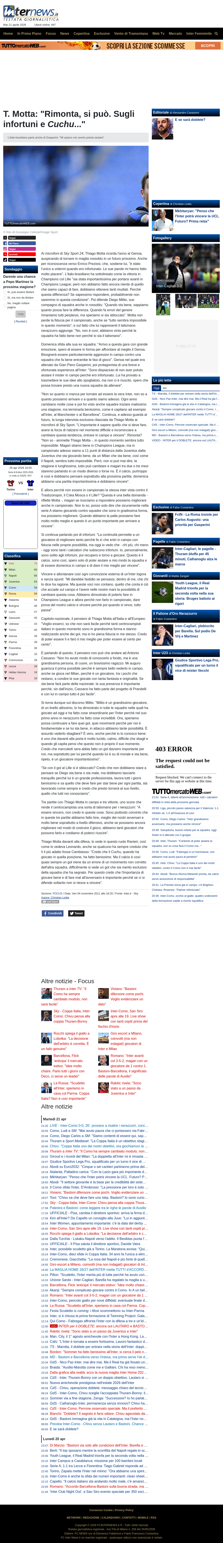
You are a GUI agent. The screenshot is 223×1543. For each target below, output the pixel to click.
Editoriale (161, 112)
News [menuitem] (64, 33)
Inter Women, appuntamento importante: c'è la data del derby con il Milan (105, 1223)
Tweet (76, 913)
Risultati (21, 321)
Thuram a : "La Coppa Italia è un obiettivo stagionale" (102, 1141)
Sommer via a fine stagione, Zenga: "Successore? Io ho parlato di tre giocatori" (110, 1398)
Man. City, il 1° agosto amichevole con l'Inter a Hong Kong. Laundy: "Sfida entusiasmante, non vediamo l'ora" (132, 1336)
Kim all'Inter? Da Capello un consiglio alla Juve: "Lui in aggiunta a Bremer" (106, 1218)
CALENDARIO (110, 1517)
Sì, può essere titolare (21, 292)
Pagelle (159, 541)
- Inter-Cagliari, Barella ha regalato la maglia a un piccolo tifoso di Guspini (117, 1280)
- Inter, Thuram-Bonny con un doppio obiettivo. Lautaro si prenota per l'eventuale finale (119, 1377)
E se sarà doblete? (163, 419)
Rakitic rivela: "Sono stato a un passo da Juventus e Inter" (126, 1088)
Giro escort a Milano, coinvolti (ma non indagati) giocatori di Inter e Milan (105, 1264)
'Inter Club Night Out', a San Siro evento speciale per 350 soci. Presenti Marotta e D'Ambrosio (121, 1491)
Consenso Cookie (101, 1510)
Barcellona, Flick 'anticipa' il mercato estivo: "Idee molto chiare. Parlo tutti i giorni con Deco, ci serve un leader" (62, 1066)
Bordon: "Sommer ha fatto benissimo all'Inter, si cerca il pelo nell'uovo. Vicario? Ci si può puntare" (124, 1352)
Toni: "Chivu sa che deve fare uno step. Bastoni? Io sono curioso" (99, 1197)
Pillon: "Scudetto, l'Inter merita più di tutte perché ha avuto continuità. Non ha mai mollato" (118, 1275)
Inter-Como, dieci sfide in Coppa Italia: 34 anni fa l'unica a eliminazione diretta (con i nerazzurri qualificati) (130, 1254)
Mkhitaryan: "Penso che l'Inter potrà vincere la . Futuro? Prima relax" (105, 1177)
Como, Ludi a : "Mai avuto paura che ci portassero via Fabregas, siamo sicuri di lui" (115, 1131)
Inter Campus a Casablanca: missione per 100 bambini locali (96, 1461)
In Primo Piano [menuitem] (29, 33)
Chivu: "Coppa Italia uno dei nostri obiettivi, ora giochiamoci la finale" (102, 1146)
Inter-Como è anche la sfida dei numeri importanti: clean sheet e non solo (105, 1476)
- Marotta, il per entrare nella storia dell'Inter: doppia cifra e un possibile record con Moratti (127, 1347)
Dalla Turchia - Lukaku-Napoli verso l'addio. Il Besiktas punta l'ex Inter (103, 1239)
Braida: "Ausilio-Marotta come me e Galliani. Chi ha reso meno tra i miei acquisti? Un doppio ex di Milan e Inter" (134, 1367)
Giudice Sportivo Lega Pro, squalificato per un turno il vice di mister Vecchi (106, 1161)
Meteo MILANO (20, 503)
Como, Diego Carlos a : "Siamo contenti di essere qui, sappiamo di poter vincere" (114, 1136)
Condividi (53, 913)
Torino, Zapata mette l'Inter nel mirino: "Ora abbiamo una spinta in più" (103, 1471)
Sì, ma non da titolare (21, 297)
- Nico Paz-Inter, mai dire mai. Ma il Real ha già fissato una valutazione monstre (114, 1362)
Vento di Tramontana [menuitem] (131, 33)
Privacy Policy (124, 1510)
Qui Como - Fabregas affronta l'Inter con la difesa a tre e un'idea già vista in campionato (116, 1321)
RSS (153, 1517)
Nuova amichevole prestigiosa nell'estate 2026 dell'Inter (92, 1383)
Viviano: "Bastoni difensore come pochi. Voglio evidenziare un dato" (101, 1192)
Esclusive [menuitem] (102, 33)
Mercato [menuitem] (175, 33)
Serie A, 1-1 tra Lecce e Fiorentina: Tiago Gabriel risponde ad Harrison (103, 1466)
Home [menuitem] (8, 33)
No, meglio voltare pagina (19, 305)
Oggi (156, 388)
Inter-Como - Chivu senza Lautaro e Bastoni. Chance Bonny (102, 1424)
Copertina (161, 204)
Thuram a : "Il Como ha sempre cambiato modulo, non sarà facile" (106, 1151)
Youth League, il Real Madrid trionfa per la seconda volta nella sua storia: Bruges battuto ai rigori (123, 1455)
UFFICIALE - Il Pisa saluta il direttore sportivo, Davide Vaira (95, 1244)
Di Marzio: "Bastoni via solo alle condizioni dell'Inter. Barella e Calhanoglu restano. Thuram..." (121, 1445)
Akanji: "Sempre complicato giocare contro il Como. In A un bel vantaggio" (106, 1290)
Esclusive (161, 507)
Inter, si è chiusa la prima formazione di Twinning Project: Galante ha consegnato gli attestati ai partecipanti (131, 1316)
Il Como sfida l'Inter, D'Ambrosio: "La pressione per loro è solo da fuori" (104, 1187)
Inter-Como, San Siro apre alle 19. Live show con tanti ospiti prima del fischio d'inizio (114, 1228)
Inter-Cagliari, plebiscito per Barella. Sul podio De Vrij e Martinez (195, 631)
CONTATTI (129, 1517)
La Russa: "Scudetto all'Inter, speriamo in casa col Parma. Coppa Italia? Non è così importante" (122, 1305)
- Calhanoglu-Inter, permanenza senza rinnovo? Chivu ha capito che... (107, 1403)
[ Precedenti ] (20, 493)
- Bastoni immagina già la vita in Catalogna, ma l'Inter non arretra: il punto (109, 1419)
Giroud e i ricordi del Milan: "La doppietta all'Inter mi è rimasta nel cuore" (105, 1156)
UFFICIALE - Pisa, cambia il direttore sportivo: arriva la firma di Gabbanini (106, 1213)
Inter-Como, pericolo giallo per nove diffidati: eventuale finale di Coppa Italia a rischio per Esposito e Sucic (130, 1300)
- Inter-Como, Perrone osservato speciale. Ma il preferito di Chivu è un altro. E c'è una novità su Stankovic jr (135, 1408)
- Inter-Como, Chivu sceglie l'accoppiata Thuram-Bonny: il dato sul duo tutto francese (118, 1393)
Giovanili (160, 576)
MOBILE (143, 1517)
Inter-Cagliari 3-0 (169, 286)
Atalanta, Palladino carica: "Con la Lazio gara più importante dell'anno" (103, 1172)
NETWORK (74, 1517)
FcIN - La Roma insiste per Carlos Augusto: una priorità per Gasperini (196, 520)
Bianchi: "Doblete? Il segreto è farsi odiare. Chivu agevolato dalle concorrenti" (109, 1413)
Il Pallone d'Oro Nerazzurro (175, 613)
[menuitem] (216, 33)
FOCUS (57, 893)
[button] (21, 314)
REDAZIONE (91, 1517)
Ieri (165, 388)
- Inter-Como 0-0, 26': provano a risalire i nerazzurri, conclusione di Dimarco (111, 1125)
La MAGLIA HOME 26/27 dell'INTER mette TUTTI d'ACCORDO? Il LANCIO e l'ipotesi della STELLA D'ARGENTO (136, 1269)
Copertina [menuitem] (82, 33)
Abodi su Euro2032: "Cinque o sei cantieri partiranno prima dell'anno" (102, 1167)
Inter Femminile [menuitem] (199, 33)
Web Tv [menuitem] (158, 33)
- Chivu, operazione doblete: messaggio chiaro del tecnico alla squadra (107, 1388)
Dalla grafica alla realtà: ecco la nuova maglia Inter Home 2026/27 (100, 1372)
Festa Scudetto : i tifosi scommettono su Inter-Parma (97, 1311)
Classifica (13, 556)
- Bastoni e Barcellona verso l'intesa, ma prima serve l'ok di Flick (102, 1357)
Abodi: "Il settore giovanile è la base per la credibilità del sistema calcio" (104, 1182)
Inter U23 (160, 653)
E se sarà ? (64, 1429)
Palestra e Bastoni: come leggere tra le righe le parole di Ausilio (98, 1208)
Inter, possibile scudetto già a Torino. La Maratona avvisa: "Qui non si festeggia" (110, 1249)
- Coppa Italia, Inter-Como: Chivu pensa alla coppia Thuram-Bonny (72, 1016)
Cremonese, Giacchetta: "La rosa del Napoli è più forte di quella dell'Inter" (106, 1259)
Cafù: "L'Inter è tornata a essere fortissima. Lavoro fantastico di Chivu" (103, 1341)
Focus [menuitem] (51, 33)
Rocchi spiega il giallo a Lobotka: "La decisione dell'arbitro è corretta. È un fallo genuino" (117, 1233)
